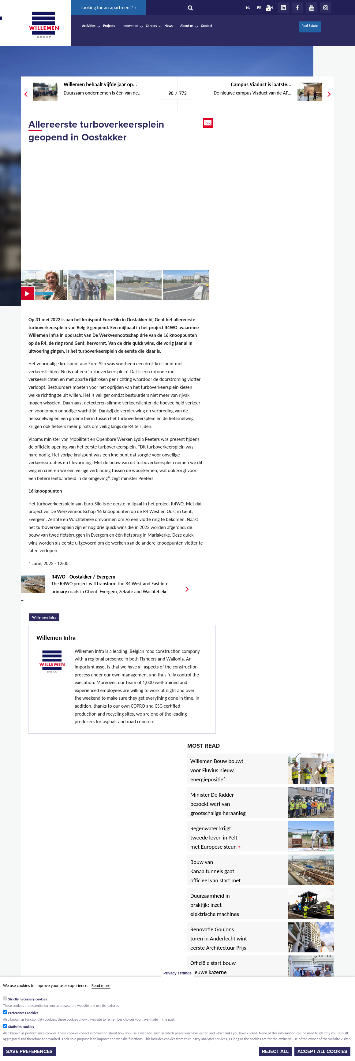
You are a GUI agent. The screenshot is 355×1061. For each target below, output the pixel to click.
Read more (101, 985)
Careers (151, 26)
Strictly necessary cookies (27, 999)
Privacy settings (177, 973)
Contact (206, 26)
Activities (88, 26)
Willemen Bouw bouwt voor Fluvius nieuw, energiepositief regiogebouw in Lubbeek (216, 779)
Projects (109, 26)
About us (186, 26)
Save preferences (29, 1051)
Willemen (44, 24)
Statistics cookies (21, 1027)
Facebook (297, 7)
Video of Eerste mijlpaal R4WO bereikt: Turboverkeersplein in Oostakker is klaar (116, 206)
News (169, 26)
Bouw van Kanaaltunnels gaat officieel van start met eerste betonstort (215, 875)
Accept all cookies (322, 1051)
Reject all (275, 1051)
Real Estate (310, 26)
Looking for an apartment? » (108, 7)
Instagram (325, 7)
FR (259, 8)
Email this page (208, 123)
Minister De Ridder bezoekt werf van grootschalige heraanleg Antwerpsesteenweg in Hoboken (218, 813)
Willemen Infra (45, 616)
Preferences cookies (23, 1013)
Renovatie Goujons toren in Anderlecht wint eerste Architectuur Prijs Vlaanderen (218, 943)
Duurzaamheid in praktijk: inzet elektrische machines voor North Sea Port (215, 909)
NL (248, 8)
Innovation (130, 26)
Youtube (311, 7)
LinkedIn (283, 7)
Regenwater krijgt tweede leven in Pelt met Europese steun (215, 837)
